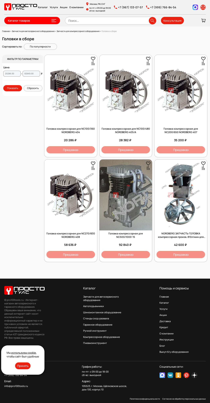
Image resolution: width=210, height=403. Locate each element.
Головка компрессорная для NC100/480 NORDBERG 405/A (126, 130)
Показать (12, 88)
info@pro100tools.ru (16, 386)
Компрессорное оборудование (101, 337)
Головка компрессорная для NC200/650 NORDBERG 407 (181, 130)
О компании (76, 7)
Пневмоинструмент (95, 343)
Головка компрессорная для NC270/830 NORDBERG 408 (70, 235)
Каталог (43, 7)
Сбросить (33, 88)
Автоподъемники (93, 306)
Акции (63, 7)
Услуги (54, 7)
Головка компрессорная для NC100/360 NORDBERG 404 (70, 130)
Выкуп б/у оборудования (174, 352)
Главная (164, 296)
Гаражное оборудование (97, 324)
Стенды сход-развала (96, 318)
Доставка (165, 321)
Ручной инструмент (95, 330)
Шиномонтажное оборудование (102, 312)
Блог (162, 346)
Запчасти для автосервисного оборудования (101, 298)
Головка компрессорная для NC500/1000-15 (125, 235)
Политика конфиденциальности (145, 398)
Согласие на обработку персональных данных (184, 398)
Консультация (172, 20)
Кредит (163, 327)
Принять (23, 366)
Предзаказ (70, 150)
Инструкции (166, 339)
